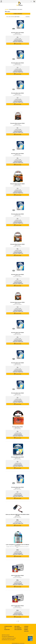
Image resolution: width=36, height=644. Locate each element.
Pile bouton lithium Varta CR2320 (17, 32)
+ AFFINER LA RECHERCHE (17, 13)
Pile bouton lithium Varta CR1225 (17, 457)
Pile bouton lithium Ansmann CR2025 (17, 244)
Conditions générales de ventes (9, 638)
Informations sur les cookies (8, 639)
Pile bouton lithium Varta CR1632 (17, 487)
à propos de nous (8, 626)
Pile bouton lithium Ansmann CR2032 (17, 302)
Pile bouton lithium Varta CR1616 (17, 93)
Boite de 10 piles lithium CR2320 (17, 575)
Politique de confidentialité (8, 636)
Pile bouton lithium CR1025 (17, 426)
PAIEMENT (26, 629)
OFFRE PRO (26, 631)
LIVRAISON (26, 626)
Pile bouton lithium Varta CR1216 (17, 62)
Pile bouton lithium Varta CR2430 (17, 332)
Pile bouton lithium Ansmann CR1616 (17, 123)
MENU (1, 1)
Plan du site (7, 629)
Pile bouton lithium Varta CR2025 (17, 214)
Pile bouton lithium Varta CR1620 (17, 393)
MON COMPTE (17, 626)
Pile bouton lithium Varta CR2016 (17, 153)
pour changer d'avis (18, 41)
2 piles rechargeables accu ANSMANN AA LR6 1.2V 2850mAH (17, 544)
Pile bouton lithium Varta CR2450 (17, 362)
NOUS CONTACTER (18, 629)
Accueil (6, 9)
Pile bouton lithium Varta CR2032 (17, 274)
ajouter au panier (17, 43)
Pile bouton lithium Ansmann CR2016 (17, 183)
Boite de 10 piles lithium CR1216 (17, 605)
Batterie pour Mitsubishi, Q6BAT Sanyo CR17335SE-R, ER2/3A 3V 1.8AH (17, 515)
